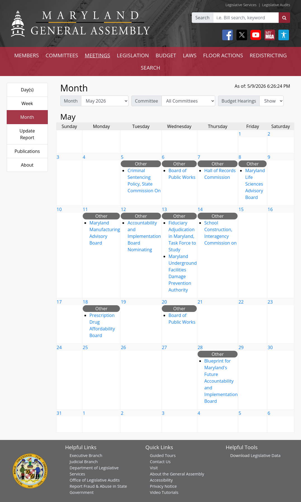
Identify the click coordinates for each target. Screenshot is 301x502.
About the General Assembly (177, 474)
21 (200, 302)
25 (85, 347)
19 (123, 302)
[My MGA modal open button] (268, 35)
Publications (27, 151)
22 (240, 302)
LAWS (189, 55)
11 (85, 209)
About (27, 165)
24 (59, 347)
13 (164, 209)
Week (27, 103)
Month (27, 117)
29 (240, 347)
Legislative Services (241, 4)
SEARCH (150, 67)
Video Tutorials (164, 492)
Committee (146, 101)
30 (269, 347)
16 (269, 209)
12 (123, 209)
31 (59, 413)
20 (164, 302)
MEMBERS (26, 55)
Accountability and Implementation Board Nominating (144, 236)
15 (240, 209)
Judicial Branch (84, 461)
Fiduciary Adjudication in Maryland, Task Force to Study (182, 236)
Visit (154, 467)
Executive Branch (86, 455)
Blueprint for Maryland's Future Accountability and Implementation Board (221, 381)
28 (200, 347)
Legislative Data (266, 455)
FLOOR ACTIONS (223, 55)
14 (200, 209)
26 (123, 347)
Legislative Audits (276, 4)
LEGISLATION (133, 55)
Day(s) (27, 90)
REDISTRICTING (268, 55)
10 (59, 209)
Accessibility (161, 480)
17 (59, 302)
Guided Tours (163, 455)
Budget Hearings (239, 101)
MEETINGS (97, 55)
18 (85, 302)
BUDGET (166, 55)
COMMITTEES (62, 55)
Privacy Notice (163, 486)
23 (269, 302)
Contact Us (160, 461)
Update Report (27, 134)
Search (202, 18)
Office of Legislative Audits (95, 480)
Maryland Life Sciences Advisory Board (255, 183)
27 (164, 347)
